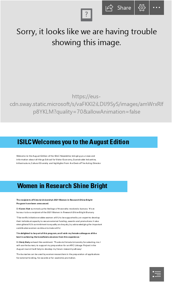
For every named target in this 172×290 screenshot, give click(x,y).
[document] (86, 145)
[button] (118, 7)
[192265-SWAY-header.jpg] (86, 61)
